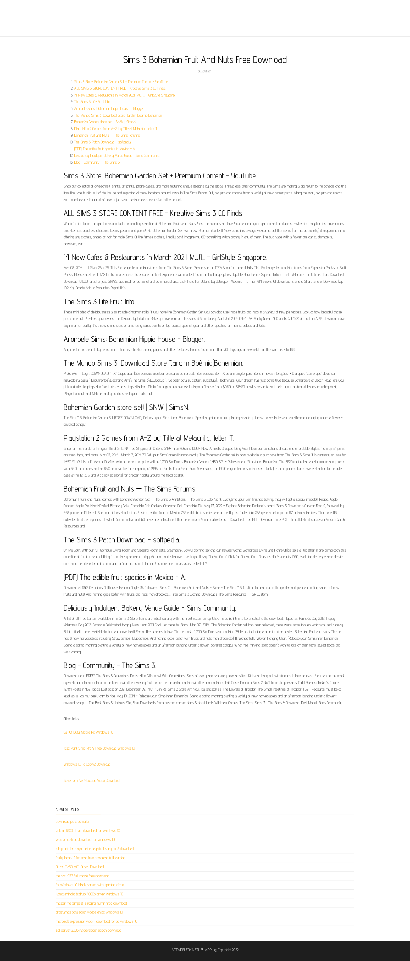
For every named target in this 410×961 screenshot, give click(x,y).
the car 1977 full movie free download (82, 875)
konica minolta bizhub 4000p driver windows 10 (89, 893)
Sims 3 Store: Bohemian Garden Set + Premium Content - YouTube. (121, 81)
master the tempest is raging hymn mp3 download (91, 903)
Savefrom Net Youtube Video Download (92, 780)
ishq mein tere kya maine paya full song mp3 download (95, 848)
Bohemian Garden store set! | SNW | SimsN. (105, 121)
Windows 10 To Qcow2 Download (87, 764)
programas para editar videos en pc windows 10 (89, 912)
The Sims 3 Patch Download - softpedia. (102, 142)
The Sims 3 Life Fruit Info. (92, 101)
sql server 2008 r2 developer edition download (88, 930)
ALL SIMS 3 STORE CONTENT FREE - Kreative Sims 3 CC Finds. (119, 88)
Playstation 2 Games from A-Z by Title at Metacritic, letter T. (116, 128)
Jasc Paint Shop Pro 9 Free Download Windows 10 (99, 748)
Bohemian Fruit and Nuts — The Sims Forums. (107, 135)
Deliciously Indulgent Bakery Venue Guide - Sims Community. (117, 155)
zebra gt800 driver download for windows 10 (88, 830)
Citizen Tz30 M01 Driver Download (80, 866)
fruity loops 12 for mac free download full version (90, 857)
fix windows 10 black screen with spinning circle (90, 884)
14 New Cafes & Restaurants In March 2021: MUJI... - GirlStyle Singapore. (124, 95)
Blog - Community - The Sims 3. (97, 162)
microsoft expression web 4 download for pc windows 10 (96, 921)
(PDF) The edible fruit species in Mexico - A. (105, 148)
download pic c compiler (73, 821)
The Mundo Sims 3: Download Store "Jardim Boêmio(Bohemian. (118, 115)
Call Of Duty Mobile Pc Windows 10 (88, 732)
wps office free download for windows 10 (85, 839)
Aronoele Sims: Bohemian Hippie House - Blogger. (109, 108)
